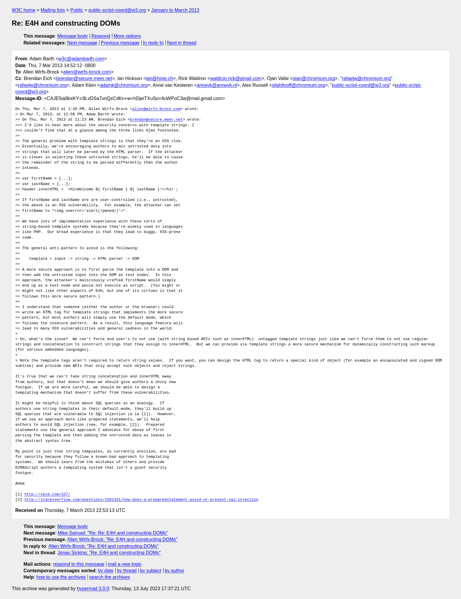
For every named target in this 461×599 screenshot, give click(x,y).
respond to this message (78, 564)
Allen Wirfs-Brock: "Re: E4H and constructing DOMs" (122, 539)
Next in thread (181, 42)
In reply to (153, 42)
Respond (100, 36)
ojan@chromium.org (314, 78)
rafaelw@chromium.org (366, 78)
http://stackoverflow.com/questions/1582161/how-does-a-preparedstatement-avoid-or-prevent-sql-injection (141, 500)
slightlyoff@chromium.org (298, 85)
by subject (150, 570)
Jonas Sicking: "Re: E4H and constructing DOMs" (109, 552)
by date (105, 570)
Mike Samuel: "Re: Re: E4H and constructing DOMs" (113, 532)
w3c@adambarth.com (81, 58)
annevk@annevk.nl (217, 85)
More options (127, 36)
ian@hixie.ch (159, 78)
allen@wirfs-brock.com (87, 71)
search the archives (109, 577)
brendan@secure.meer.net (84, 78)
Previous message (120, 42)
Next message (82, 42)
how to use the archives (61, 577)
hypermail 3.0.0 (93, 588)
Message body (72, 36)
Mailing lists (53, 10)
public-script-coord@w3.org (117, 10)
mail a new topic (125, 564)
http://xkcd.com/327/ (47, 494)
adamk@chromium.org (124, 85)
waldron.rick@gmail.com (236, 78)
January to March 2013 (175, 10)
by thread (127, 570)
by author (174, 570)
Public (76, 10)
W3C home (23, 10)
